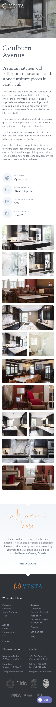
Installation (35, 615)
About (5, 624)
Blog (32, 636)
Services (34, 605)
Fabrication (35, 608)
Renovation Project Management (39, 621)
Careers (6, 628)
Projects (34, 627)
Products (6, 605)
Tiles (4, 615)
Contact (6, 641)
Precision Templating (40, 612)
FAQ (4, 635)
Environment (8, 631)
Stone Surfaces (9, 612)
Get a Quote (28, 563)
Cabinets (6, 608)
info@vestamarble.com (40, 671)
